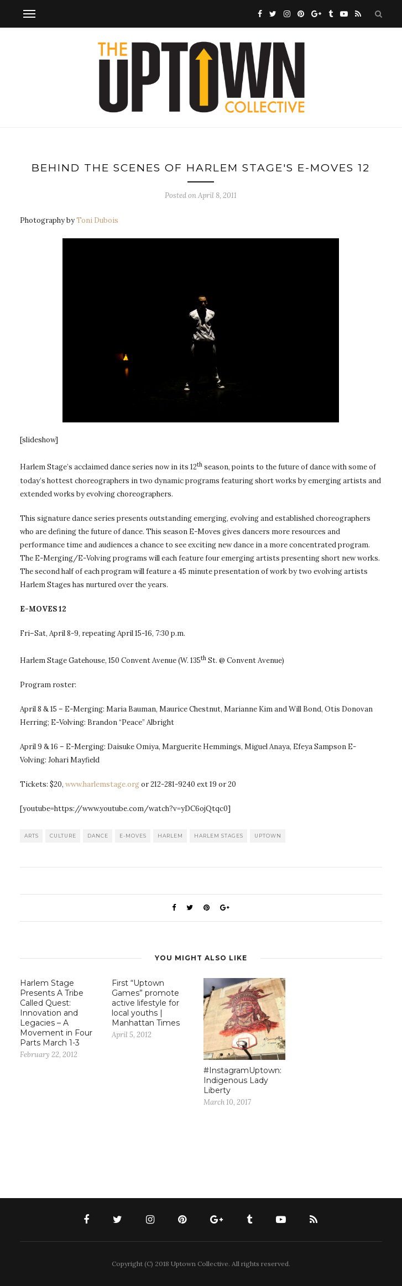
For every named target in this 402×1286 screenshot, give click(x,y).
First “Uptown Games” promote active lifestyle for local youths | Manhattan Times (146, 1003)
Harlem (170, 836)
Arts (31, 836)
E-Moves (133, 836)
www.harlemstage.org (102, 784)
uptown (267, 836)
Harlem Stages (218, 836)
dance (97, 836)
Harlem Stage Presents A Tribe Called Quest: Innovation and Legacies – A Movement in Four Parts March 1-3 (56, 1013)
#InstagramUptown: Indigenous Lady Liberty (242, 1080)
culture (63, 836)
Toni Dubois (97, 220)
